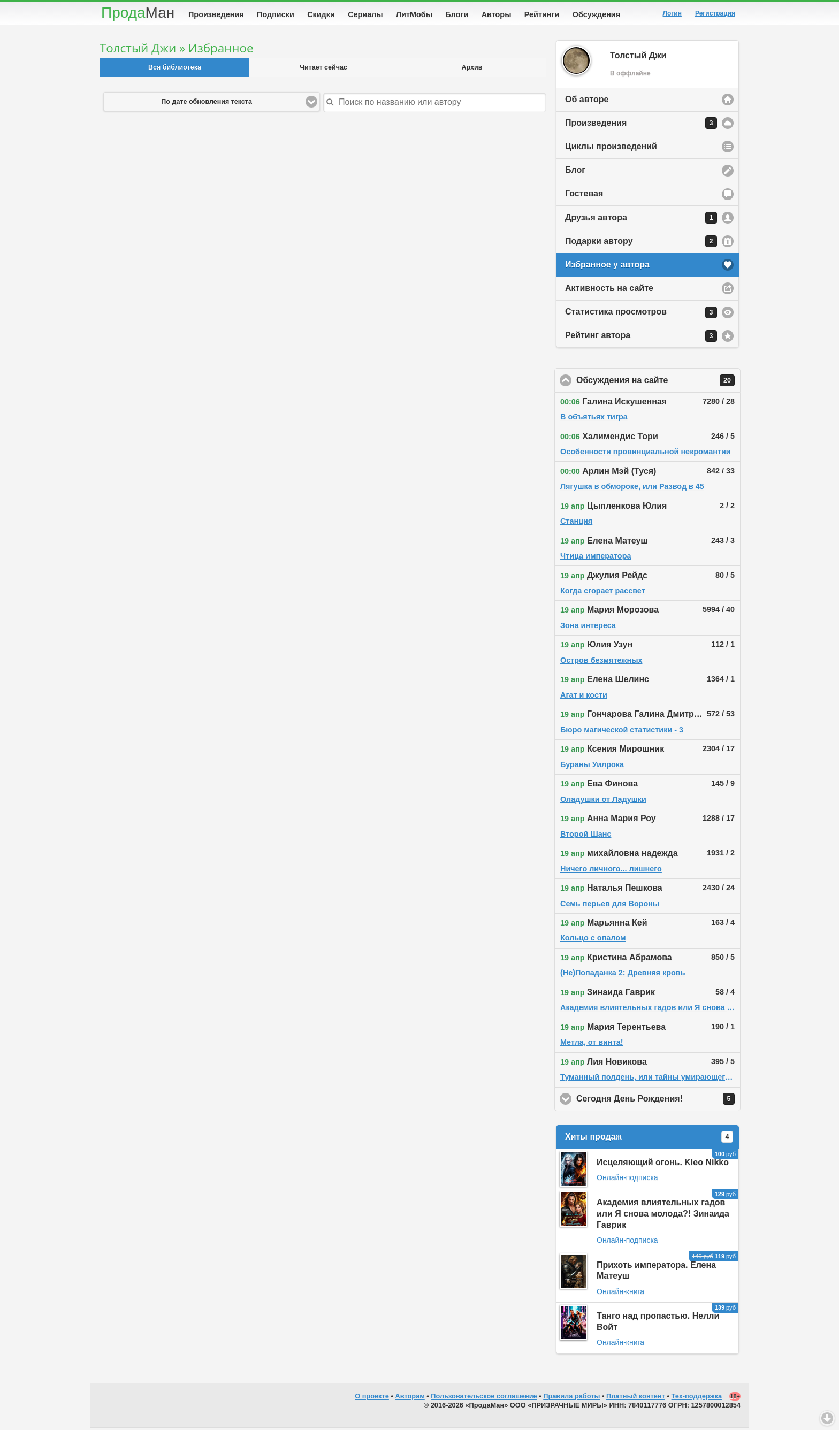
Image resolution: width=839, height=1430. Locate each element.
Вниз (827, 1418)
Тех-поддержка (697, 1398)
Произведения (216, 14)
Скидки (321, 14)
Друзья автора (641, 220)
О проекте (372, 1398)
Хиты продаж (649, 1139)
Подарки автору (641, 243)
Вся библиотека (174, 69)
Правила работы (571, 1398)
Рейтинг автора (641, 338)
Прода (137, 12)
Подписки (275, 14)
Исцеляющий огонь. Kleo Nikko (663, 1164)
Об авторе (586, 101)
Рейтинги (542, 14)
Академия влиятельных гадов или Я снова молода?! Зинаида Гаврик (663, 1216)
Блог (575, 172)
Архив (472, 69)
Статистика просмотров (641, 314)
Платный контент (635, 1398)
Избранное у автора (607, 266)
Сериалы (365, 14)
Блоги (456, 14)
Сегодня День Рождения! (658, 1101)
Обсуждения (596, 14)
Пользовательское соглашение (484, 1398)
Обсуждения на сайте (658, 382)
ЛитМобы (414, 14)
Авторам (410, 1398)
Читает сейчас (323, 69)
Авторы (497, 14)
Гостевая (584, 195)
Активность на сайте (609, 290)
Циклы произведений (611, 148)
